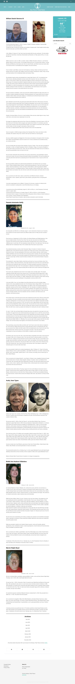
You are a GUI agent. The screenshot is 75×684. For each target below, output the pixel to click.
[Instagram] (7, 1)
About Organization (26, 666)
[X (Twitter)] (22, 649)
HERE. (46, 642)
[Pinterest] (33, 649)
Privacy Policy (7, 667)
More (24, 7)
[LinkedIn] (44, 649)
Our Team (24, 668)
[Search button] (70, 43)
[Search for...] (61, 43)
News (5, 7)
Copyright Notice (7, 664)
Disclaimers (6, 666)
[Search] (70, 1)
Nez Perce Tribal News (37, 10)
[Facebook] (4, 1)
